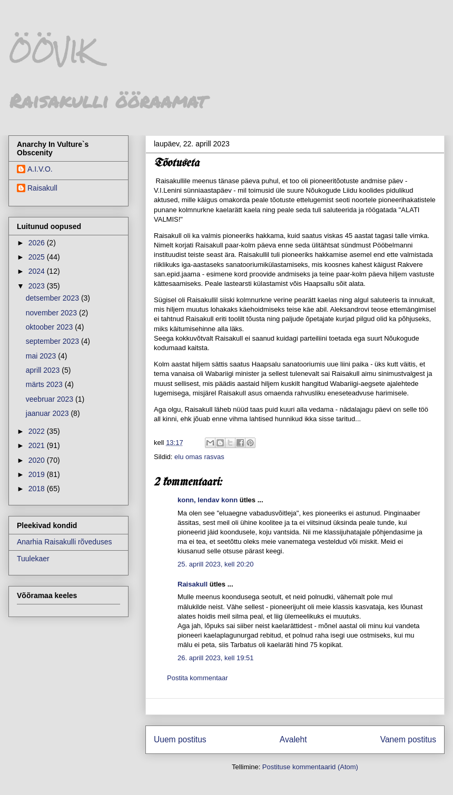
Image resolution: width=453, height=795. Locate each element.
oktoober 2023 (50, 327)
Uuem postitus (180, 739)
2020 (37, 460)
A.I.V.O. (40, 169)
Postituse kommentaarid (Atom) (310, 767)
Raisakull (193, 584)
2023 (37, 286)
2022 (37, 431)
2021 (37, 445)
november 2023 (52, 313)
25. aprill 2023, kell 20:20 (216, 564)
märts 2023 (45, 384)
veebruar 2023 (50, 399)
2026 (37, 242)
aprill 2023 (44, 370)
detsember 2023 (53, 298)
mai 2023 (42, 356)
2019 (37, 474)
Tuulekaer (33, 558)
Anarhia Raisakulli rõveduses (64, 542)
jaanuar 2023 (48, 413)
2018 (37, 488)
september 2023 (53, 341)
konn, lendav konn (208, 500)
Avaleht (293, 739)
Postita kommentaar (197, 678)
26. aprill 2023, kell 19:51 (216, 658)
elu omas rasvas (199, 457)
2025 (37, 257)
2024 (37, 271)
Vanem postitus (408, 739)
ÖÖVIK (50, 52)
